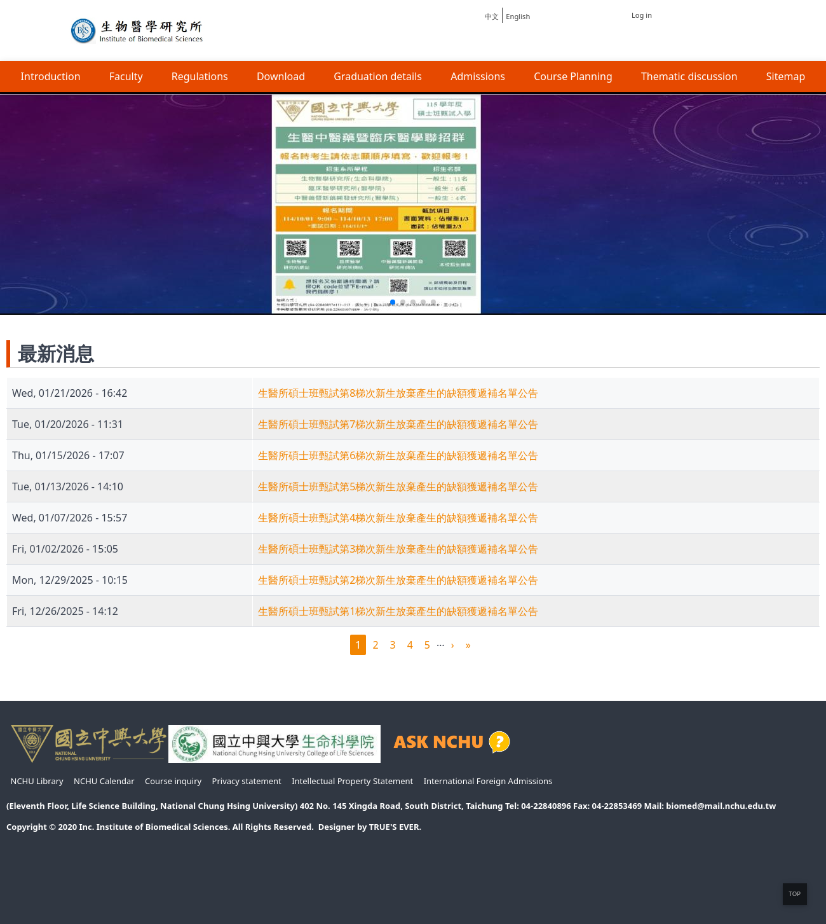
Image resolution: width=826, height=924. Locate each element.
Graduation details (378, 76)
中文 (492, 16)
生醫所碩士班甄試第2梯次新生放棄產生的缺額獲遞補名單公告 (398, 580)
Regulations (200, 76)
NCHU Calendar (104, 781)
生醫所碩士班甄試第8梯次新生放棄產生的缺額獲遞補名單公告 (398, 393)
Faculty (126, 76)
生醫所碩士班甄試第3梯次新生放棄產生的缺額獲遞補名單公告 (398, 549)
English (518, 16)
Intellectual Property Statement (352, 781)
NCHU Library (37, 781)
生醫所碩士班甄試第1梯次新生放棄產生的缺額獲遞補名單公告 (398, 611)
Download (281, 76)
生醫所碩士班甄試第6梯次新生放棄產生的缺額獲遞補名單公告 (398, 455)
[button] (392, 302)
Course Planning (573, 76)
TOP (795, 894)
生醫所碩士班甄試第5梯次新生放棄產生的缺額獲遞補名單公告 (398, 486)
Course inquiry (173, 781)
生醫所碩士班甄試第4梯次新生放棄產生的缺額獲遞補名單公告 (398, 518)
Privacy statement (246, 781)
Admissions (477, 76)
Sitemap (786, 76)
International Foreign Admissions (488, 781)
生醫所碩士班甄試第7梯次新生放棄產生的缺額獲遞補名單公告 (398, 424)
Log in (642, 15)
